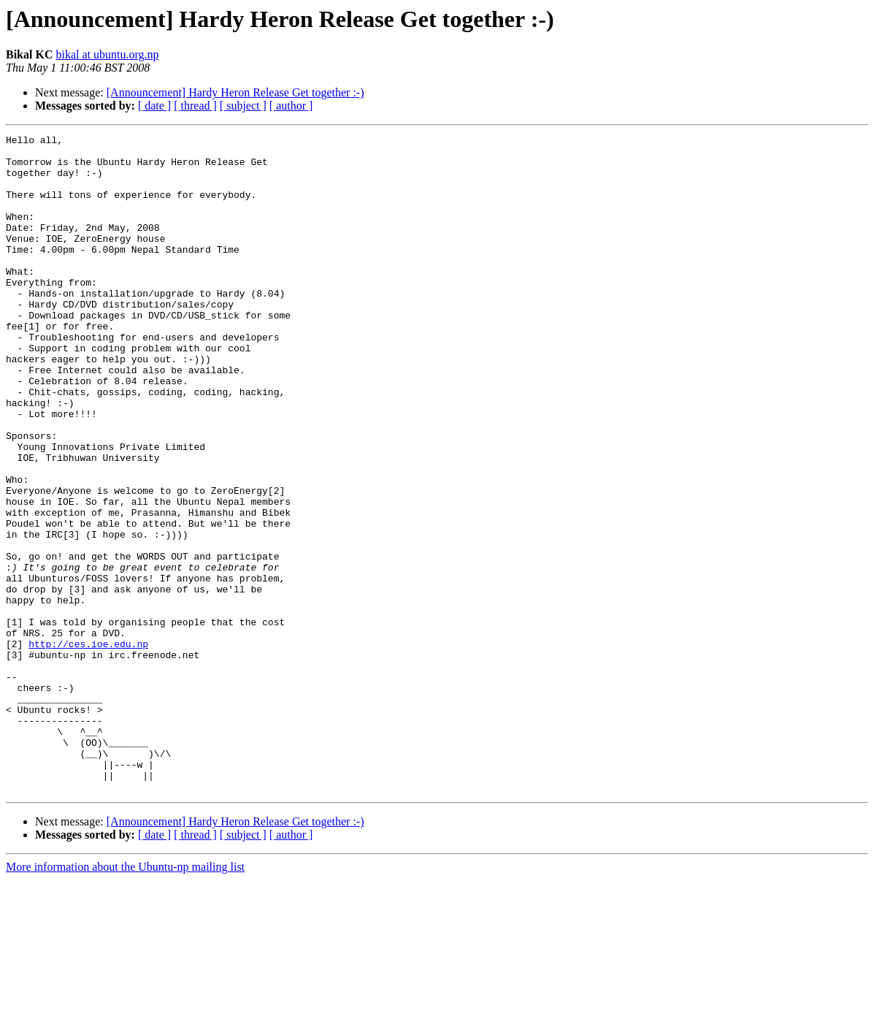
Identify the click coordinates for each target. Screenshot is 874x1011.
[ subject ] (243, 105)
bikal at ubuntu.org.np (106, 54)
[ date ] (154, 105)
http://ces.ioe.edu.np (88, 746)
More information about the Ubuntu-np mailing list (125, 998)
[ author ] (291, 105)
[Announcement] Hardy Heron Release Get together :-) (235, 92)
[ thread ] (195, 105)
